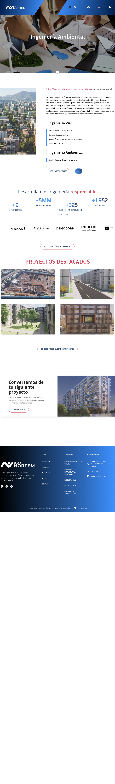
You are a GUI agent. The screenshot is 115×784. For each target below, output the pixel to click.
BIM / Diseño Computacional (70, 492)
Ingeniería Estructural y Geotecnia (70, 471)
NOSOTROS (46, 473)
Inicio (48, 89)
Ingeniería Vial (60, 123)
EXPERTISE (45, 467)
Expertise (57, 89)
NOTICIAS (45, 478)
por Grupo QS (82, 508)
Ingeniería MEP (70, 485)
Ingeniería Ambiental (65, 152)
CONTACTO (46, 484)
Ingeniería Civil (70, 480)
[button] (75, 7)
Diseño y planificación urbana (77, 89)
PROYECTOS (46, 461)
